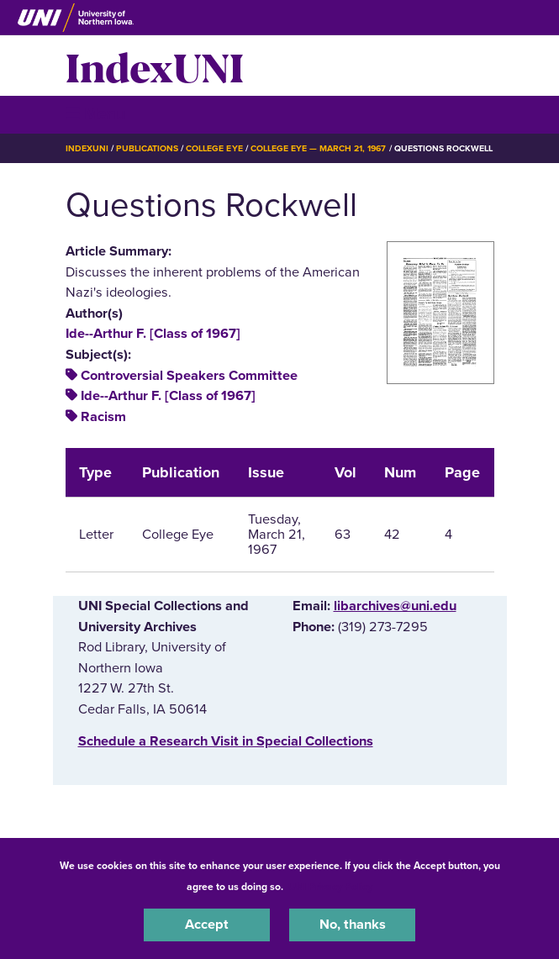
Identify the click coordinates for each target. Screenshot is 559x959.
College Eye (214, 148)
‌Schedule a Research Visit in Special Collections (225, 741)
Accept (207, 924)
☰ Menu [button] (95, 114)
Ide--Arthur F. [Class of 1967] (153, 333)
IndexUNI (155, 65)
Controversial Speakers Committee (189, 375)
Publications (147, 148)
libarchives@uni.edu (395, 606)
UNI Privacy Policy (330, 887)
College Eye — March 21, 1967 (318, 148)
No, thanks (352, 924)
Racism (103, 416)
